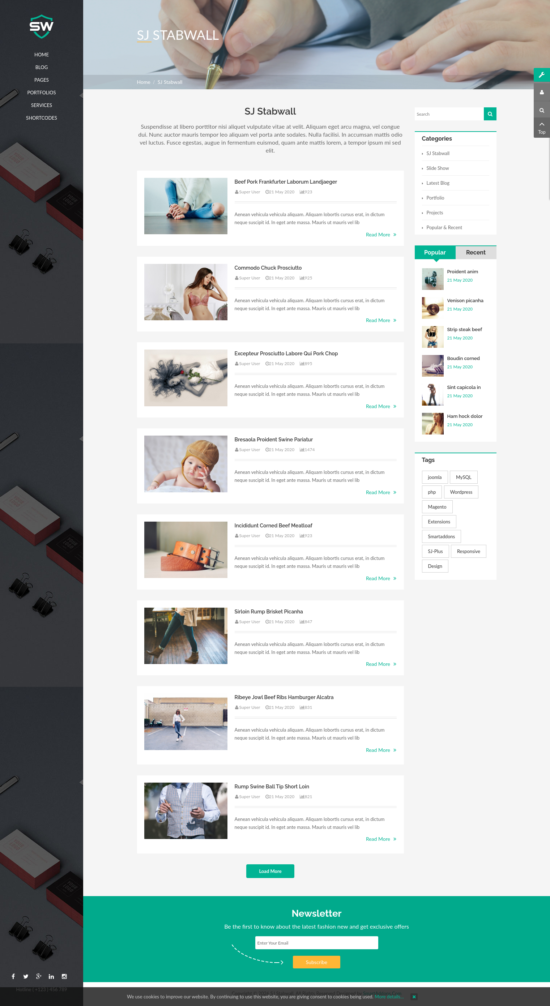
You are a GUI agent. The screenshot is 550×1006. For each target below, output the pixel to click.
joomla (435, 477)
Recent (476, 252)
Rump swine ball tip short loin (272, 786)
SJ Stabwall (438, 153)
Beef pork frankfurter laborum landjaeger (286, 182)
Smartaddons (441, 536)
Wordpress (461, 492)
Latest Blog (438, 183)
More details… (389, 996)
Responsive (468, 551)
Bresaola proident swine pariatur (274, 439)
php (432, 492)
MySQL (464, 477)
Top (542, 127)
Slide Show (438, 168)
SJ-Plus (435, 551)
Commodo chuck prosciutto (268, 268)
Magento (437, 507)
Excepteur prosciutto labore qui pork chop (286, 353)
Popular (435, 252)
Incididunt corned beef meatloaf (273, 525)
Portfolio (435, 198)
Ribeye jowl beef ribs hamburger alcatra (284, 697)
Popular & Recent (444, 227)
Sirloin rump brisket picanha (269, 612)
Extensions (439, 522)
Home (143, 82)
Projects (435, 212)
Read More (381, 234)
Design (435, 566)
